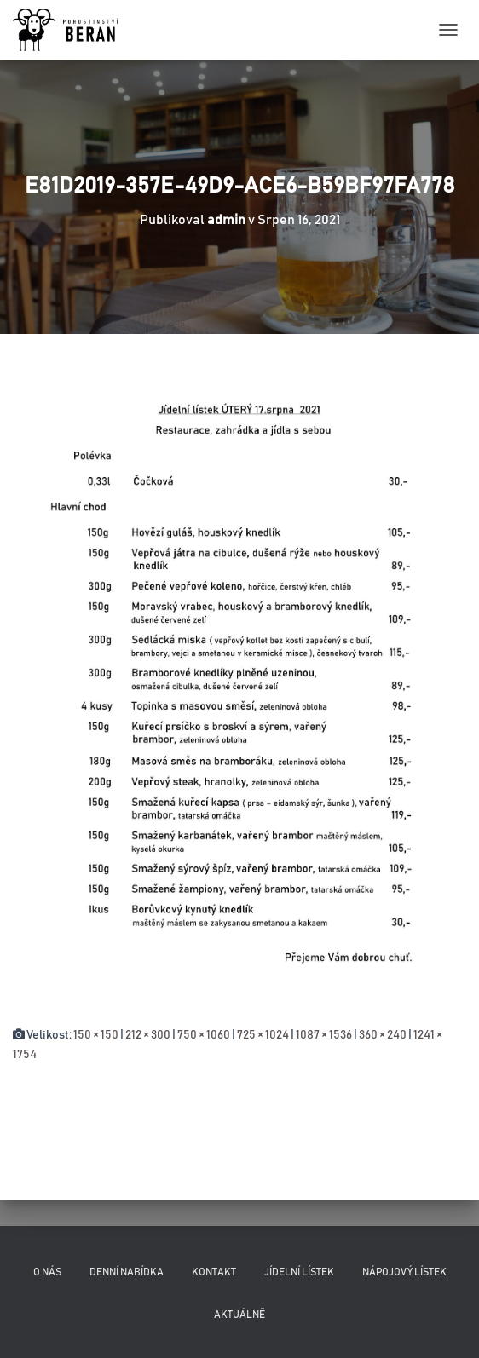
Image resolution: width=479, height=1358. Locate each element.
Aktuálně (239, 1314)
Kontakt (214, 1272)
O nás (47, 1272)
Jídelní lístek (299, 1272)
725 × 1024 (263, 1035)
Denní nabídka (126, 1272)
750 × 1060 (203, 1035)
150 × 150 (95, 1035)
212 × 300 (147, 1035)
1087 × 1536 (324, 1035)
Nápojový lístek (404, 1272)
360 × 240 (383, 1035)
